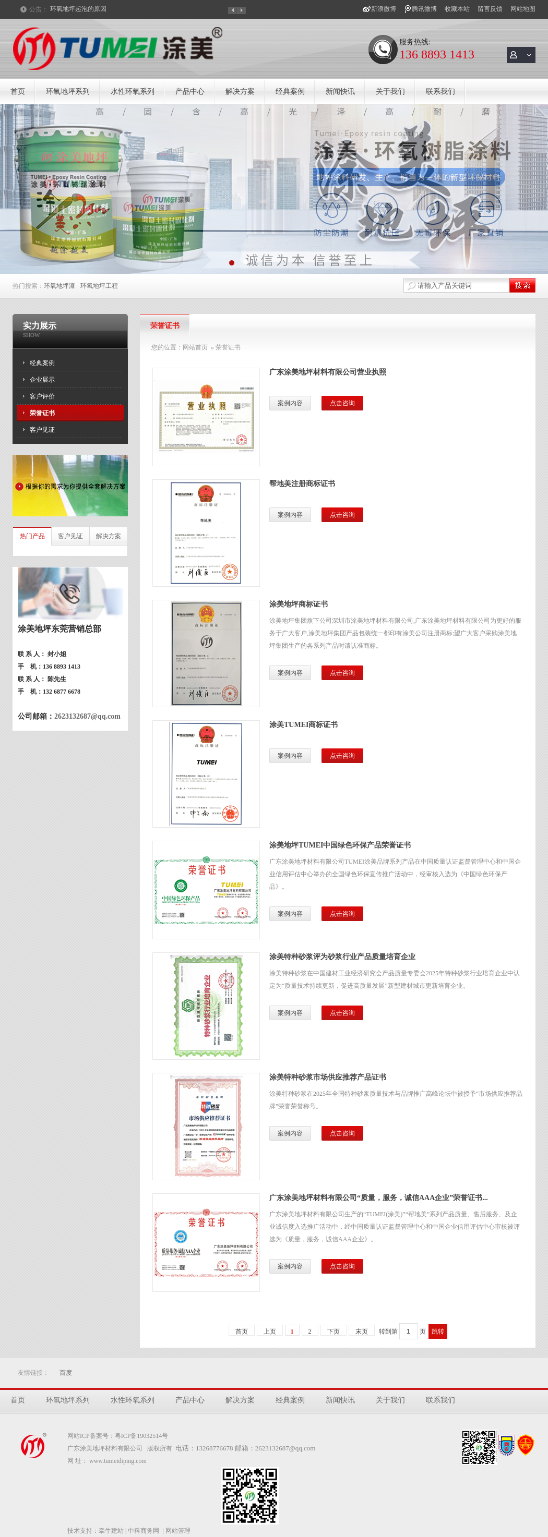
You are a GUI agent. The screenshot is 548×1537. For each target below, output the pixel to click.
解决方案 (240, 91)
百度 (65, 1372)
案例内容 (290, 403)
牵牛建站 (111, 1530)
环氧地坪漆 (59, 285)
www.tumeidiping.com (118, 1461)
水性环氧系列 (132, 91)
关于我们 (390, 91)
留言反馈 (490, 9)
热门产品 (32, 536)
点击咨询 (342, 403)
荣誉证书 (42, 413)
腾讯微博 (424, 9)
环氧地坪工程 (99, 285)
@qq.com (302, 1448)
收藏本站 (457, 9)
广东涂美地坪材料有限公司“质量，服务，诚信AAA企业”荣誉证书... (378, 1198)
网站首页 (195, 347)
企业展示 (42, 379)
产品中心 (190, 91)
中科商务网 (143, 1530)
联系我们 (440, 91)
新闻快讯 (340, 91)
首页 (17, 91)
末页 (361, 1331)
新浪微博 (383, 9)
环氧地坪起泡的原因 (78, 9)
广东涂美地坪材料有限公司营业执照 (327, 372)
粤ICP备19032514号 (142, 1435)
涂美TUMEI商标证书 (303, 725)
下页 (333, 1331)
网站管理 (177, 1530)
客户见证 (42, 429)
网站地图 (522, 9)
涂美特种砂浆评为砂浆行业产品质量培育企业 (342, 957)
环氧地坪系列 (68, 91)
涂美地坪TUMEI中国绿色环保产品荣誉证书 (340, 845)
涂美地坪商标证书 (298, 604)
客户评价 (42, 396)
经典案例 (290, 91)
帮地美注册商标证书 (302, 484)
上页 (270, 1331)
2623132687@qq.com (87, 716)
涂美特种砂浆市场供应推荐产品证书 (327, 1077)
